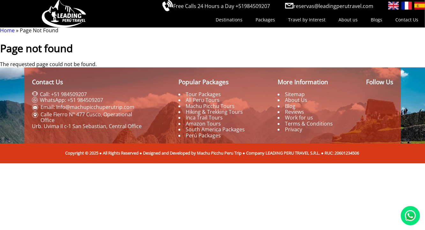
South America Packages (215, 129)
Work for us (299, 117)
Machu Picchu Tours (210, 106)
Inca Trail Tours (204, 117)
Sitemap (295, 94)
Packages (265, 20)
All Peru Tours (203, 99)
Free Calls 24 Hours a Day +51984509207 (221, 6)
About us (348, 20)
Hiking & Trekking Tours (214, 111)
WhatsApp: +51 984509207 (71, 99)
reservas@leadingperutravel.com (333, 6)
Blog (290, 106)
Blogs (376, 20)
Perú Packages (203, 135)
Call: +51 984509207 (63, 94)
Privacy (293, 129)
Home (7, 30)
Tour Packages (203, 94)
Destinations (229, 20)
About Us (296, 99)
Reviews (294, 111)
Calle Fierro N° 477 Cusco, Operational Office (86, 117)
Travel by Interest (306, 20)
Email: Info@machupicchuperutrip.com (87, 107)
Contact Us (406, 20)
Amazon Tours (203, 123)
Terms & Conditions (309, 123)
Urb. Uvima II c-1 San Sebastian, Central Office (87, 126)
